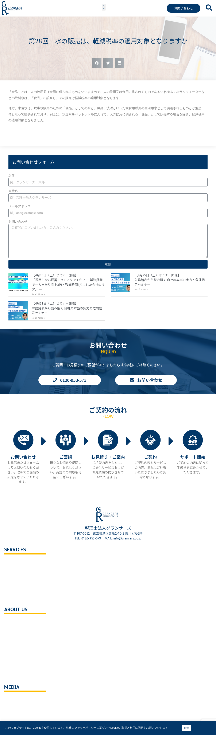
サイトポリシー (19, 676)
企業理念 (14, 631)
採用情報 (14, 649)
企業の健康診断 (19, 598)
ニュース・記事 (19, 708)
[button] (104, 7)
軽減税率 (108, 31)
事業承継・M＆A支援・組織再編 (31, 589)
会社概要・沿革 (19, 622)
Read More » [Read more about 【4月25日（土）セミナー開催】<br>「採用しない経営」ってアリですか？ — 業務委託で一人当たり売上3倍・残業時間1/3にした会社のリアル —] (38, 294)
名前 (11, 176)
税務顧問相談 (17, 562)
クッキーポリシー (21, 667)
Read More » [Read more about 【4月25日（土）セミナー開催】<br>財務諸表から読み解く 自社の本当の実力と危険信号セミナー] (141, 289)
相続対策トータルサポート (27, 580)
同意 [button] (186, 728)
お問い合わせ (17, 221)
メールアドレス (19, 206)
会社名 (13, 191)
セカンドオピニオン (22, 571)
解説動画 (14, 717)
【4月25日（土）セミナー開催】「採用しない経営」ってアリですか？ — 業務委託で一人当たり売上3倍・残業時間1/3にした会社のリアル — (68, 282)
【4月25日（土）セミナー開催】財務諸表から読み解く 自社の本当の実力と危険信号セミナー (170, 280)
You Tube (15, 699)
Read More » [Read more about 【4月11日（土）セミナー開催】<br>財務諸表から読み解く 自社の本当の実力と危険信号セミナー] (38, 318)
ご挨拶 (13, 640)
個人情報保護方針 (21, 658)
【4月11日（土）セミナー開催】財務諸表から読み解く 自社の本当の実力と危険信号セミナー (67, 308)
